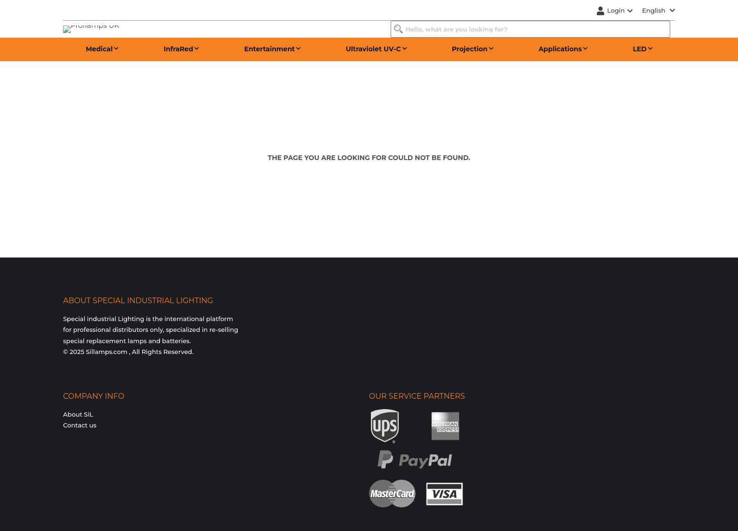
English (658, 10)
